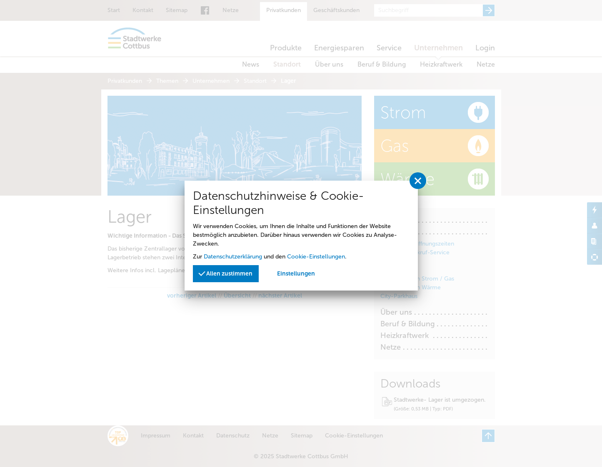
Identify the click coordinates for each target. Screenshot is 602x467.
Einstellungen (296, 273)
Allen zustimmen (226, 273)
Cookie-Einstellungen (316, 256)
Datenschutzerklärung (233, 256)
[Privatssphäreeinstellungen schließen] (418, 180)
